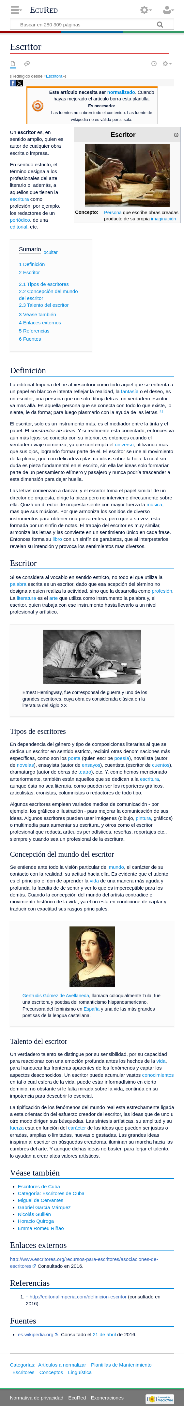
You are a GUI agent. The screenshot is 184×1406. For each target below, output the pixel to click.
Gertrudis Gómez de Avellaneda (56, 995)
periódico (20, 220)
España (92, 1009)
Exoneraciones (107, 1397)
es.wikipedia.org (36, 1334)
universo (124, 444)
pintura (143, 818)
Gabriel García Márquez (44, 1207)
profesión (162, 591)
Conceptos (51, 1372)
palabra (18, 584)
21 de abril (104, 1334)
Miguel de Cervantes (40, 1200)
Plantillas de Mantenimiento (121, 1365)
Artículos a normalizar (62, 1365)
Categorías (22, 1365)
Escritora (54, 76)
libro (57, 539)
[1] (161, 411)
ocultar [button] (51, 252)
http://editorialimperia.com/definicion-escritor (78, 1296)
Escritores (23, 1372)
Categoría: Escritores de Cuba (51, 1193)
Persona (113, 212)
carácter (77, 1128)
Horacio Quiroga (36, 1221)
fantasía (130, 391)
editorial (18, 226)
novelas (25, 765)
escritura (19, 199)
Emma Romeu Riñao (41, 1228)
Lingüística (80, 1372)
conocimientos (158, 1075)
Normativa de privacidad (36, 1397)
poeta (74, 758)
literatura (26, 598)
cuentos (160, 765)
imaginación (163, 218)
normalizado (121, 92)
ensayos (91, 765)
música (154, 504)
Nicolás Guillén (34, 1214)
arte (53, 598)
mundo (116, 867)
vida (94, 880)
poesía (121, 758)
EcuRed (44, 10)
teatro (85, 772)
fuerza (16, 1128)
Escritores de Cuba (39, 1186)
